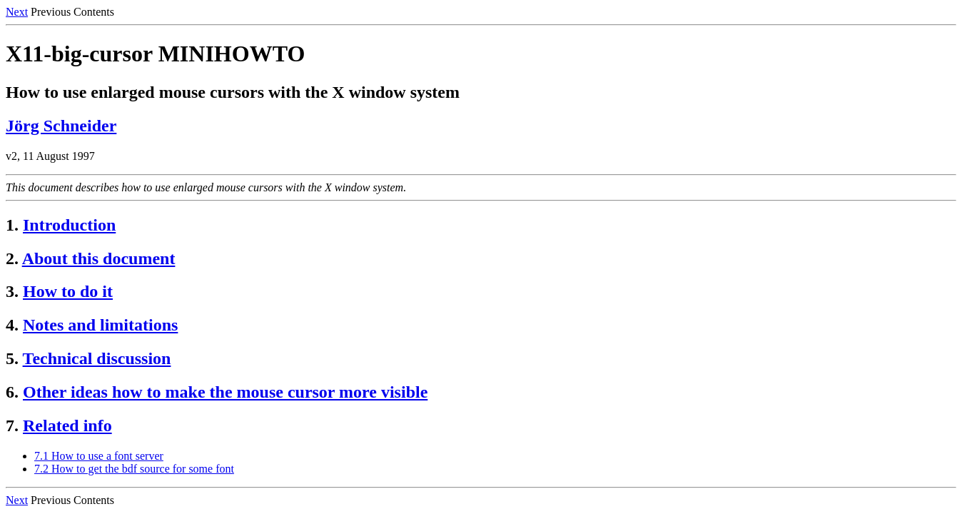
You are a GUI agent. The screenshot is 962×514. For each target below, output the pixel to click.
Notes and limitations (100, 325)
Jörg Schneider (61, 125)
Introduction (69, 225)
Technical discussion (97, 358)
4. (12, 325)
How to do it (68, 291)
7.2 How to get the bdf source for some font (134, 469)
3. (12, 291)
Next (17, 12)
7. (12, 425)
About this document (99, 258)
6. (12, 392)
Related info (67, 425)
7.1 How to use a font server (98, 456)
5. (12, 358)
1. (12, 225)
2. (12, 258)
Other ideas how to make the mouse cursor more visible (225, 392)
